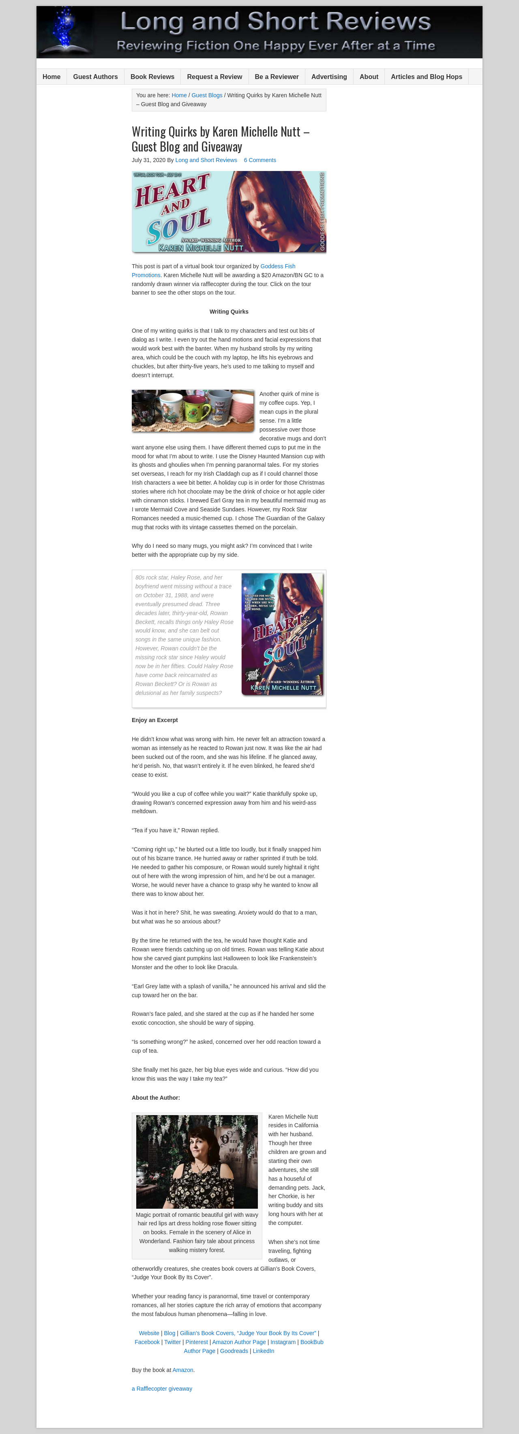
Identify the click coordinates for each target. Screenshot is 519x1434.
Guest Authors (95, 76)
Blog (169, 1333)
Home (51, 76)
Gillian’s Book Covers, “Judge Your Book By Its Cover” (248, 1333)
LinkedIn (264, 1351)
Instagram (283, 1342)
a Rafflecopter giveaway (162, 1388)
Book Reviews (152, 76)
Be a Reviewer (277, 76)
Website (149, 1333)
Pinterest (197, 1342)
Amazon (182, 1370)
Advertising (329, 76)
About (369, 76)
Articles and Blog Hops (426, 76)
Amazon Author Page (239, 1342)
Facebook (147, 1342)
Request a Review (214, 76)
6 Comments (260, 160)
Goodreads (234, 1351)
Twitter (172, 1342)
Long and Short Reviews (259, 32)
